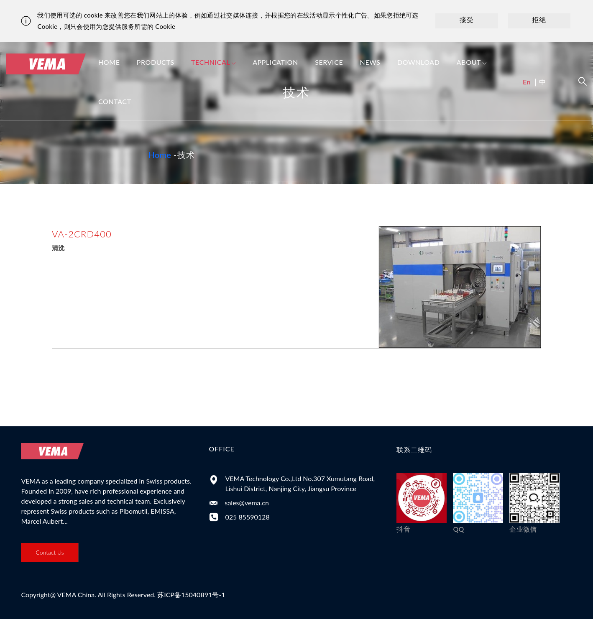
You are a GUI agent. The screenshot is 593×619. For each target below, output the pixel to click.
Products (155, 62)
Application (275, 62)
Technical (213, 63)
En (527, 82)
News (370, 62)
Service (329, 62)
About (472, 63)
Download (418, 62)
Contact (114, 101)
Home (109, 62)
